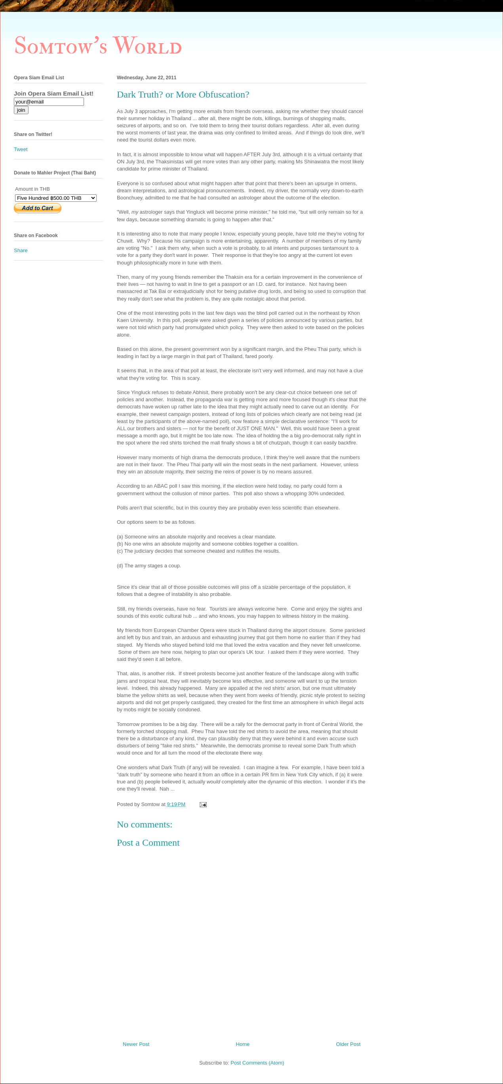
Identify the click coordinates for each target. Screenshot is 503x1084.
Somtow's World (98, 46)
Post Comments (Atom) (257, 1063)
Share (21, 250)
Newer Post (136, 1044)
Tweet (21, 149)
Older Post (348, 1044)
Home (243, 1044)
